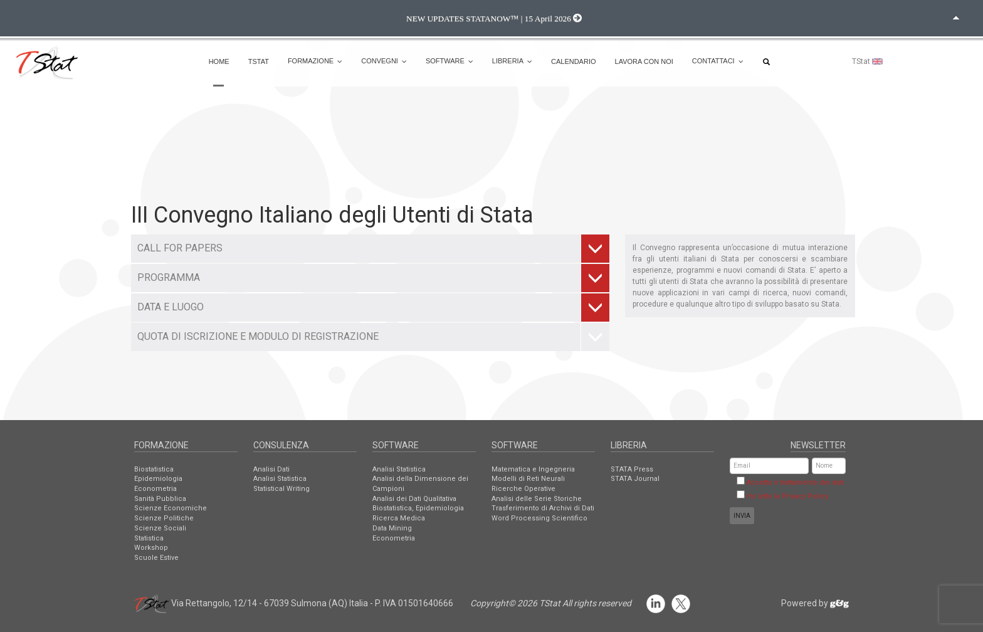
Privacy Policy (805, 496)
